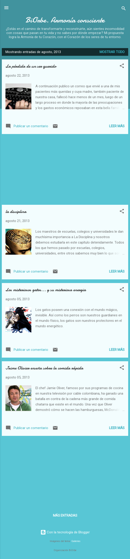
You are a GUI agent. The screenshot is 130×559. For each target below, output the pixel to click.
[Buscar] (123, 9)
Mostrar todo (112, 52)
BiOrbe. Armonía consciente (65, 20)
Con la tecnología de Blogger (65, 532)
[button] (122, 66)
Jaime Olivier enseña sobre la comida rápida (44, 368)
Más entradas (65, 515)
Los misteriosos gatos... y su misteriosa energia (45, 290)
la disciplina (15, 211)
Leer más (117, 126)
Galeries (75, 541)
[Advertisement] (65, 169)
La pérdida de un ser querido (30, 66)
